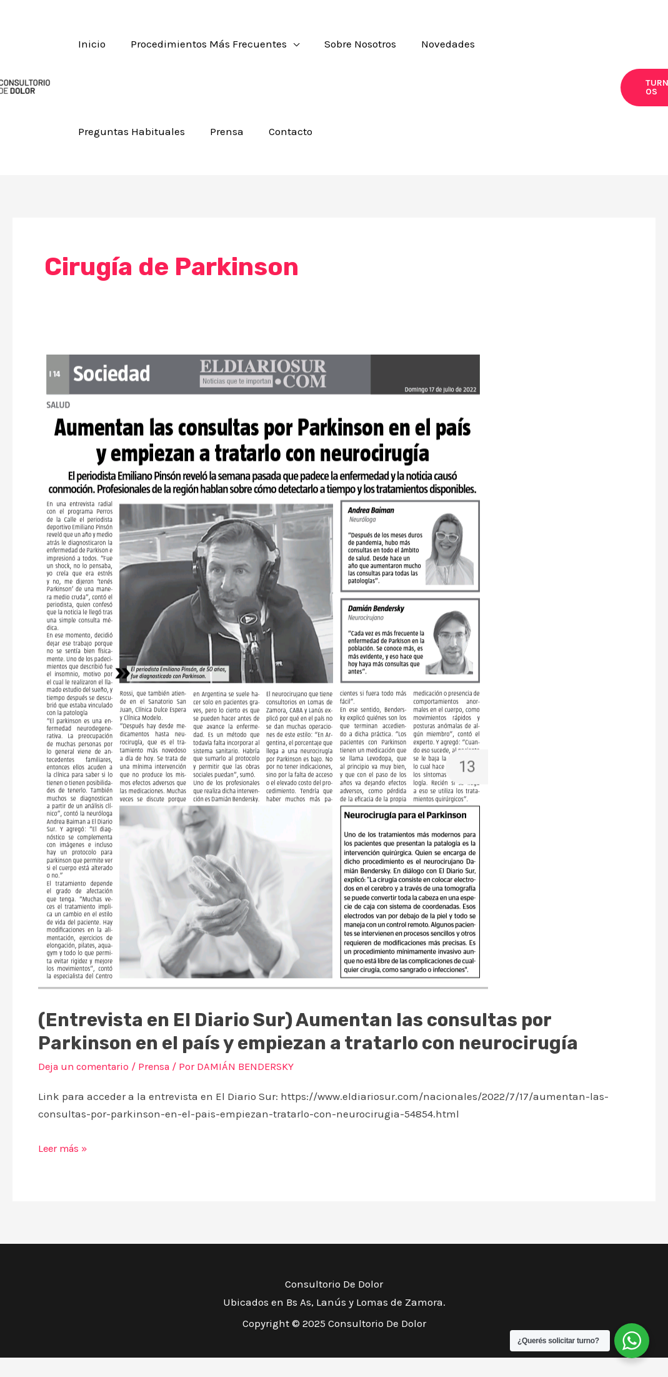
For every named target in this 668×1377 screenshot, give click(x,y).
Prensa (161, 1086)
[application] (270, 49)
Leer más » (64, 1166)
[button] (635, 97)
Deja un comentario (86, 1086)
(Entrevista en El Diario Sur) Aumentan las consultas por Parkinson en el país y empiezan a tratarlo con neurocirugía (313, 1051)
